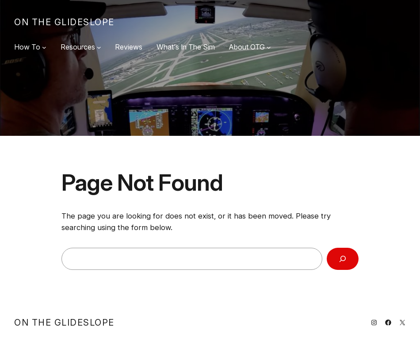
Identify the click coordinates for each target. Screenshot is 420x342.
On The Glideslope (64, 22)
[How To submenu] (44, 47)
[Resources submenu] (99, 47)
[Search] (343, 259)
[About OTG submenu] (269, 47)
